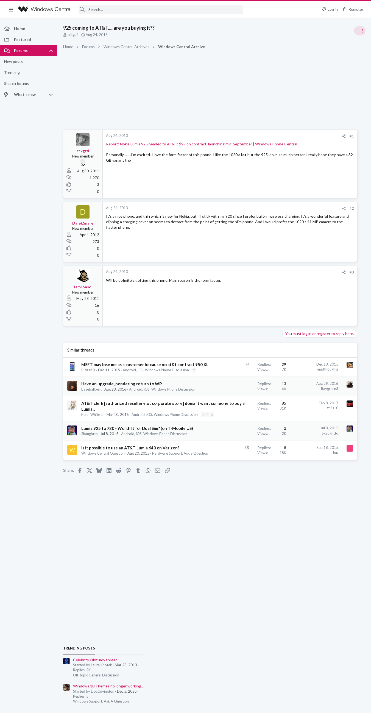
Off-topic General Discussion (316, 324)
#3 (272, 272)
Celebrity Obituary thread (315, 309)
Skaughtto (89, 466)
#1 (272, 136)
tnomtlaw (357, 397)
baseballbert (91, 400)
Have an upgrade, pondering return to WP (121, 394)
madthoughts (248, 369)
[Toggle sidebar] (360, 30)
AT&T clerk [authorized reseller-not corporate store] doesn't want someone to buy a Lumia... (122, 424)
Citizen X (88, 376)
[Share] (264, 136)
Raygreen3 (250, 399)
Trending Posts (299, 297)
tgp (256, 489)
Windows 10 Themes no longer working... (328, 335)
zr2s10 (253, 423)
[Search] (161, 9)
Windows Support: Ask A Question (321, 350)
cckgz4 (73, 34)
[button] (10, 9)
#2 (272, 208)
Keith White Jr (92, 436)
